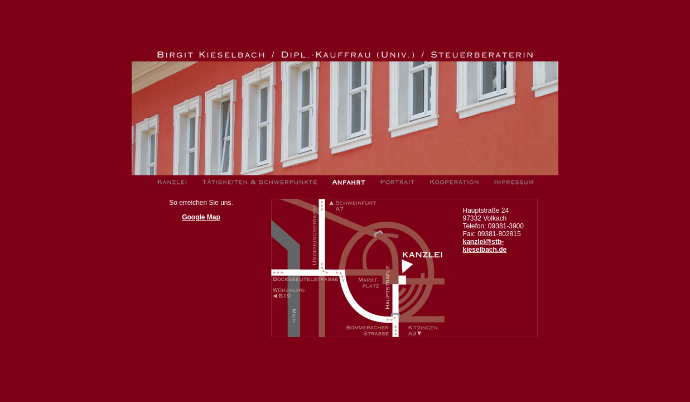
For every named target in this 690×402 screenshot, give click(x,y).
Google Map (201, 217)
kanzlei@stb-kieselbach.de (485, 245)
